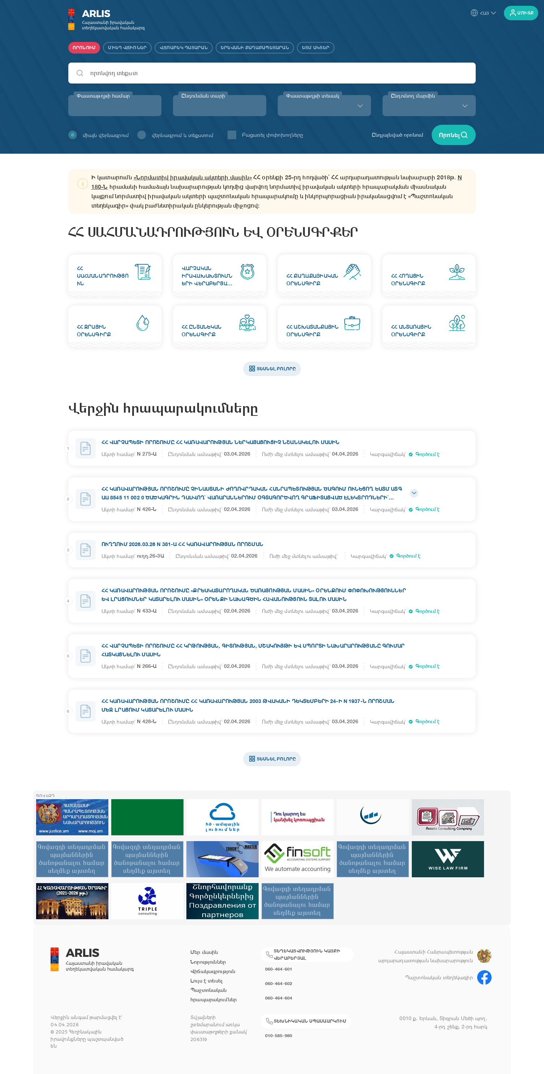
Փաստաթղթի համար (103, 96)
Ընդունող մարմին (413, 96)
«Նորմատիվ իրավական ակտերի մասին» (193, 177)
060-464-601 (279, 969)
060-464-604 (279, 998)
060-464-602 (279, 983)
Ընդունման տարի (203, 96)
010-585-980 (279, 1035)
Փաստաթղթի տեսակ (312, 96)
